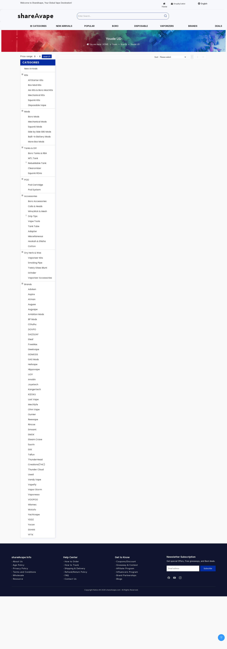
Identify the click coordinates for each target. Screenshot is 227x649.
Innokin (32, 379)
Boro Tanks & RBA (37, 153)
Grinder (32, 272)
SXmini (31, 529)
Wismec (32, 504)
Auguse (32, 304)
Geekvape (33, 349)
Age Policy (18, 565)
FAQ (67, 575)
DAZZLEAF (33, 334)
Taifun (31, 454)
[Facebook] (169, 577)
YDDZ (31, 519)
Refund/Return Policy (76, 572)
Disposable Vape (37, 105)
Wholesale (18, 575)
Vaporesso (34, 494)
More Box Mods (36, 141)
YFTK (30, 534)
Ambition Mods (36, 314)
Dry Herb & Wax (32, 252)
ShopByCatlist (178, 4)
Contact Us (71, 579)
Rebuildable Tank (37, 163)
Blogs (119, 579)
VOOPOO (33, 499)
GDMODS (33, 354)
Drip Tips (32, 216)
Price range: (26, 56)
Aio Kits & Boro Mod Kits (40, 90)
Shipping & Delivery (75, 568)
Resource (18, 579)
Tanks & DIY (30, 148)
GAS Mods (33, 359)
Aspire (31, 294)
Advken (32, 289)
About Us (18, 561)
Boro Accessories (37, 201)
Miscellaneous (35, 236)
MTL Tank (33, 158)
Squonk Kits (34, 100)
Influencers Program (127, 572)
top (221, 637)
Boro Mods (33, 116)
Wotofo (32, 509)
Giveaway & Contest (127, 565)
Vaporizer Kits (35, 257)
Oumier (32, 414)
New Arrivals (30, 68)
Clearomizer (34, 168)
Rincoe (31, 424)
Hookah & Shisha (37, 241)
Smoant (32, 429)
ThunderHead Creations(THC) (36, 462)
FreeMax (32, 344)
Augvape (33, 309)
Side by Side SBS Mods (39, 131)
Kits (26, 75)
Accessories (30, 196)
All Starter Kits (35, 80)
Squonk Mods (35, 126)
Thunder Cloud (36, 469)
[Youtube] (174, 577)
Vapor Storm (35, 489)
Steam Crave (35, 439)
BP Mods (32, 319)
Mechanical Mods (37, 121)
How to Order (72, 561)
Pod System (34, 189)
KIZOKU (32, 394)
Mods (27, 111)
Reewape (33, 419)
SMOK (31, 434)
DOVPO (32, 329)
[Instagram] (180, 577)
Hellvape (32, 364)
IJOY (30, 374)
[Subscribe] (207, 568)
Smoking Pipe (35, 262)
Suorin (31, 444)
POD (26, 179)
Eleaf (30, 339)
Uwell (31, 474)
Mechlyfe (33, 404)
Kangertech (34, 389)
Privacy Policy (20, 568)
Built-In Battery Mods (39, 136)
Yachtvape (34, 514)
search (46, 56)
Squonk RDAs (35, 173)
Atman (31, 299)
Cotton (32, 246)
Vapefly (32, 484)
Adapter (32, 231)
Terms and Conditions (24, 572)
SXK (30, 449)
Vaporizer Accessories (40, 277)
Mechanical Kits (36, 95)
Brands (28, 284)
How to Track (72, 565)
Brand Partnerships (126, 575)
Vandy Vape (34, 479)
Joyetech (33, 384)
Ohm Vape (34, 409)
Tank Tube (33, 226)
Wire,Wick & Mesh (37, 211)
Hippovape (34, 369)
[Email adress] (183, 568)
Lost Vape (33, 399)
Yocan (31, 524)
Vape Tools (34, 221)
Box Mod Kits (34, 85)
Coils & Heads (35, 206)
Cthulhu (32, 324)
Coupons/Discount (126, 561)
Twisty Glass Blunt (37, 267)
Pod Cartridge (35, 184)
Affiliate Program (125, 568)
